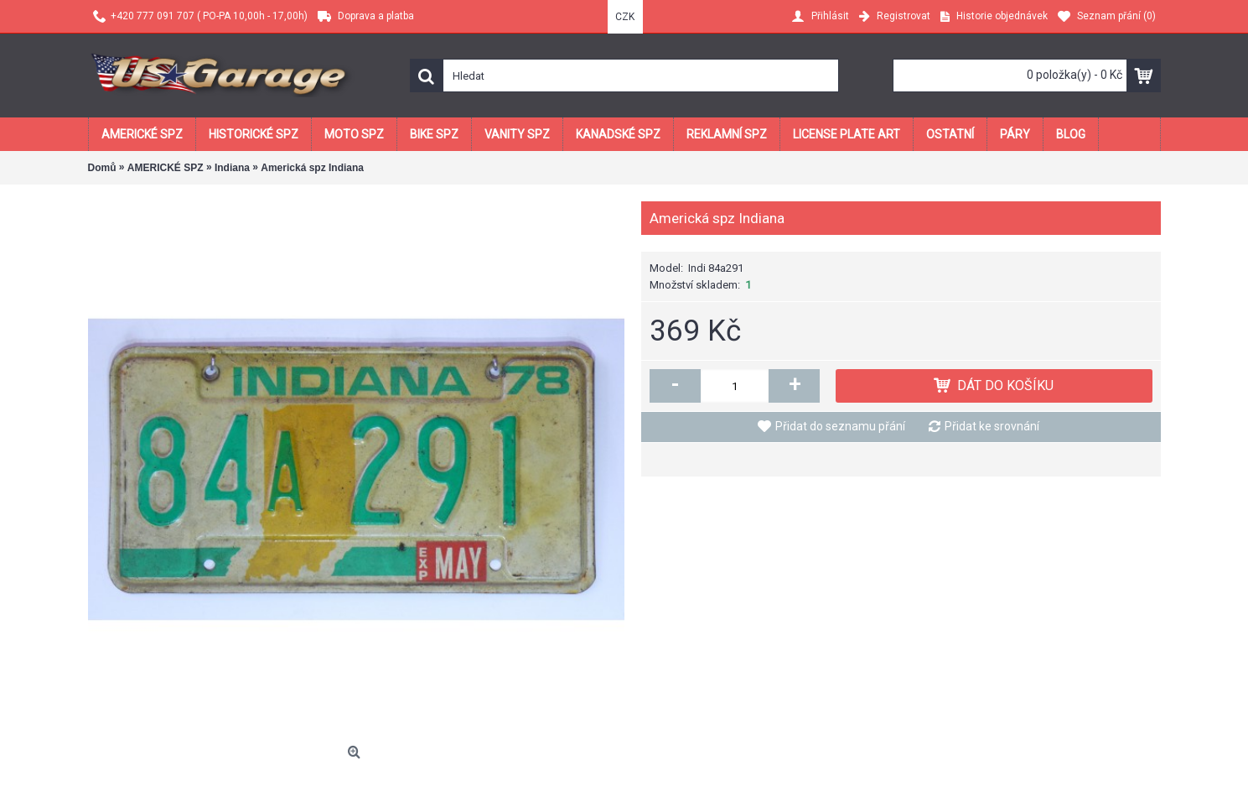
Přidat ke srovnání (992, 426)
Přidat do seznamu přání (840, 426)
